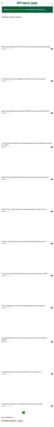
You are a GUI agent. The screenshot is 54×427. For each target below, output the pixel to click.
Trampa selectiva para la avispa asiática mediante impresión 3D (24, 241)
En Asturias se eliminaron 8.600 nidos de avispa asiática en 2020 (24, 273)
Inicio (3, 14)
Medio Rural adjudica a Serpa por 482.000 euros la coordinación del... (26, 111)
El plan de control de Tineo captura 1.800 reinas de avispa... (22, 404)
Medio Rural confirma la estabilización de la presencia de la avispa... (25, 177)
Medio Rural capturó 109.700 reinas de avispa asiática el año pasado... (26, 47)
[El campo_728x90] (27, 12)
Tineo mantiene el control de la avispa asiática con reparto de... (24, 306)
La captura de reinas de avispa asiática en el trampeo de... (22, 372)
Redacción (4, 48)
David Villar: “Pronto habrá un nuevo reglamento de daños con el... (24, 209)
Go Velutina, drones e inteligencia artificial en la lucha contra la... (24, 79)
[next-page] (30, 412)
